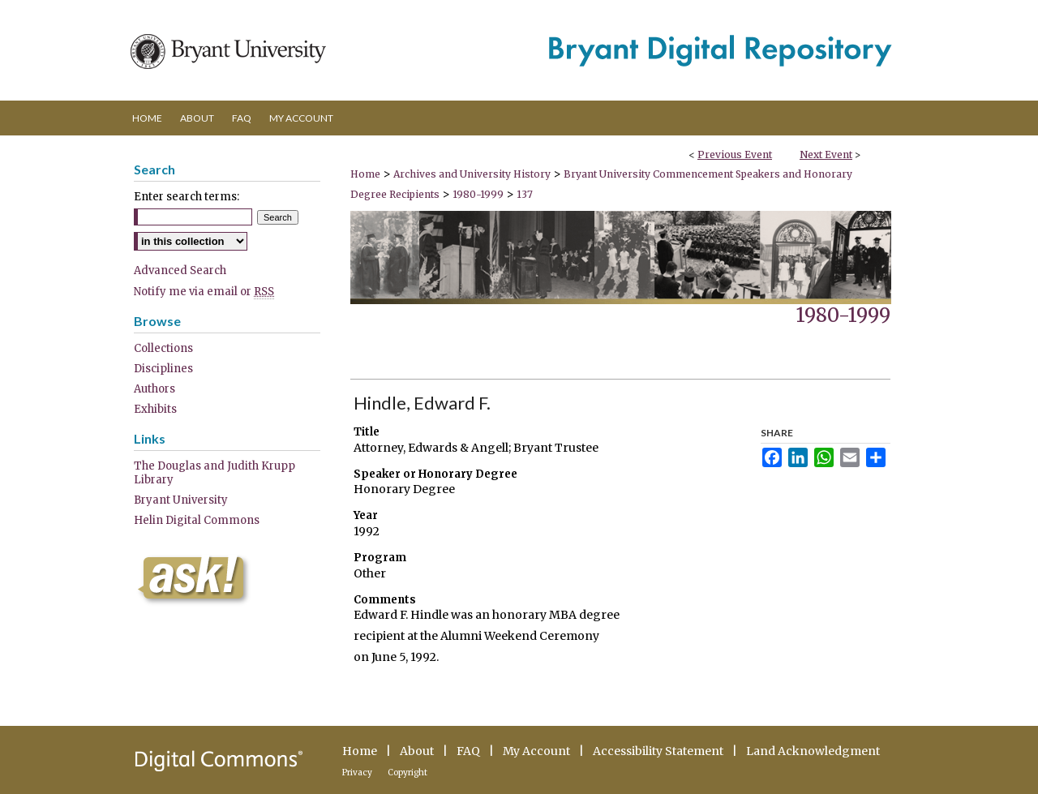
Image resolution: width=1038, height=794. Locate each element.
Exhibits (155, 409)
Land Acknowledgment (813, 751)
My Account (536, 751)
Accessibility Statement (658, 751)
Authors (154, 389)
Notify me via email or (204, 291)
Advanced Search (180, 270)
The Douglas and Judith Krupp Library (214, 473)
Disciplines (163, 369)
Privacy (357, 772)
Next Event (826, 154)
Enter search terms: (186, 197)
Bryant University (181, 500)
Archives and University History (473, 174)
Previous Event (734, 154)
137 (525, 194)
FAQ (468, 751)
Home (365, 174)
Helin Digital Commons (197, 520)
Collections (163, 348)
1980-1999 (479, 194)
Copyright (407, 772)
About (417, 751)
